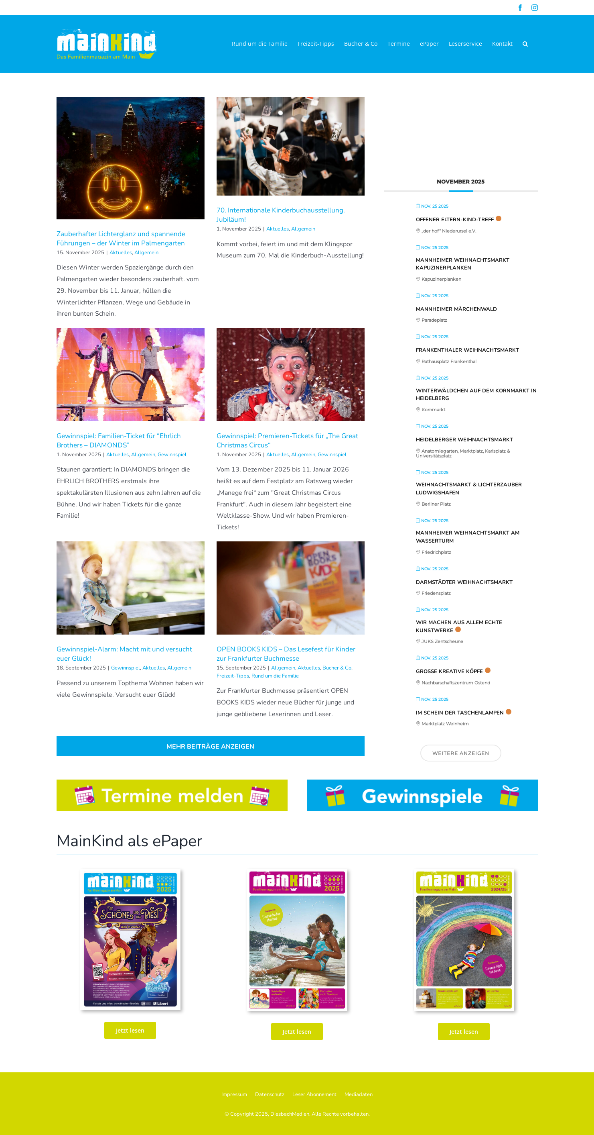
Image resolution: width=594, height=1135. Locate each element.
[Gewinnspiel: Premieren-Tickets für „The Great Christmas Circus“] (291, 374)
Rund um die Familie (275, 676)
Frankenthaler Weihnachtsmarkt (467, 350)
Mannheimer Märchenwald (456, 309)
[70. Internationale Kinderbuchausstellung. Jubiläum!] (291, 146)
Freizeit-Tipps (233, 676)
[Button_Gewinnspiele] (422, 782)
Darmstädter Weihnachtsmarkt (464, 582)
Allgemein (146, 252)
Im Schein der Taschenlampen (460, 713)
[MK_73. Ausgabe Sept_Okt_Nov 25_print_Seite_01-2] (130, 872)
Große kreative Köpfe (449, 671)
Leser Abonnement (314, 1094)
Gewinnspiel (172, 454)
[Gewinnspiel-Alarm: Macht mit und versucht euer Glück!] (131, 588)
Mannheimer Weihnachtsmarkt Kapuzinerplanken (462, 264)
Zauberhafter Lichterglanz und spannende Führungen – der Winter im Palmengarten (121, 238)
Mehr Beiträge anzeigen (210, 746)
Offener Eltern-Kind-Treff (455, 219)
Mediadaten (359, 1094)
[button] (525, 43)
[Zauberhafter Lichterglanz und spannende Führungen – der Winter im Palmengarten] (131, 158)
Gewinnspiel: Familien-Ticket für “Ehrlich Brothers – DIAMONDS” (119, 440)
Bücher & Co (336, 668)
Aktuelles (120, 252)
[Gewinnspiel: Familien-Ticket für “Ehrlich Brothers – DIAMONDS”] (131, 374)
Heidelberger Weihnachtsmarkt (464, 439)
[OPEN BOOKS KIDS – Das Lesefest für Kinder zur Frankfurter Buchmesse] (291, 588)
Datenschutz (269, 1094)
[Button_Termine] (172, 782)
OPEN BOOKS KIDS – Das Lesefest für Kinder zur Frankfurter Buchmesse (286, 654)
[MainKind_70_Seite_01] (464, 872)
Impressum (234, 1094)
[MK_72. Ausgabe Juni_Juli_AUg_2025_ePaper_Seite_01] (297, 872)
